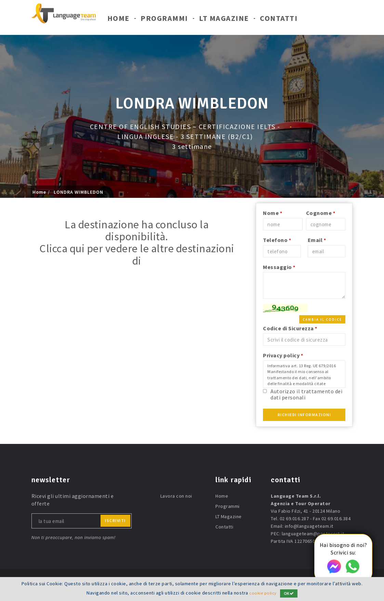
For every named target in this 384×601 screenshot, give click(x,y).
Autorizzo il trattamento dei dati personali (306, 394)
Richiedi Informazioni (304, 414)
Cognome (320, 212)
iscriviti (115, 520)
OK (290, 593)
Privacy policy (283, 355)
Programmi (164, 20)
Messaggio (279, 267)
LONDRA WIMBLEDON (78, 192)
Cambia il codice (322, 319)
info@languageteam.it (309, 526)
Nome (272, 212)
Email (317, 239)
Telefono (277, 239)
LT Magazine (224, 20)
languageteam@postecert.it (313, 533)
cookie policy (263, 593)
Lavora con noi (176, 496)
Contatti (278, 20)
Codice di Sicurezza (290, 328)
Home (118, 20)
